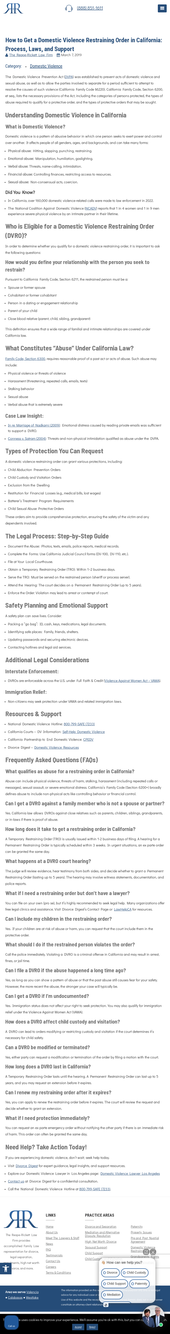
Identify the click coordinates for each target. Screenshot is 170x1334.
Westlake (32, 1297)
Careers (51, 1267)
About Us (52, 1232)
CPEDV (88, 739)
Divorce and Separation (100, 1226)
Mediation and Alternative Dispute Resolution (102, 1234)
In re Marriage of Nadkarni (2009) (34, 425)
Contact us (16, 1181)
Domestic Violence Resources (56, 747)
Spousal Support (96, 1247)
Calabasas (15, 1297)
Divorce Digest (27, 1166)
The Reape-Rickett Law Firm (31, 55)
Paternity (137, 1226)
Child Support (94, 1253)
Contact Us (53, 1261)
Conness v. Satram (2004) (27, 438)
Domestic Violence (46, 66)
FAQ (48, 1249)
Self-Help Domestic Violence (83, 732)
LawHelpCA (122, 909)
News (49, 1244)
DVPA (69, 77)
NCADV (90, 208)
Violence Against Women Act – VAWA (132, 681)
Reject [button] (92, 1327)
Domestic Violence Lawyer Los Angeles (130, 1173)
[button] (6, 1268)
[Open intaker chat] (105, 1305)
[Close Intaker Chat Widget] (153, 1252)
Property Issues (141, 1232)
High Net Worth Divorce (100, 1241)
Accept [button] (78, 1327)
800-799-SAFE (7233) (79, 724)
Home (49, 1226)
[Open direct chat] (146, 1252)
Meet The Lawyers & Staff (62, 1238)
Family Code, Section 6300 (25, 359)
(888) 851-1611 (90, 8)
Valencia (33, 1292)
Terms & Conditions (58, 1272)
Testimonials (54, 1255)
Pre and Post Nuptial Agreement (145, 1240)
